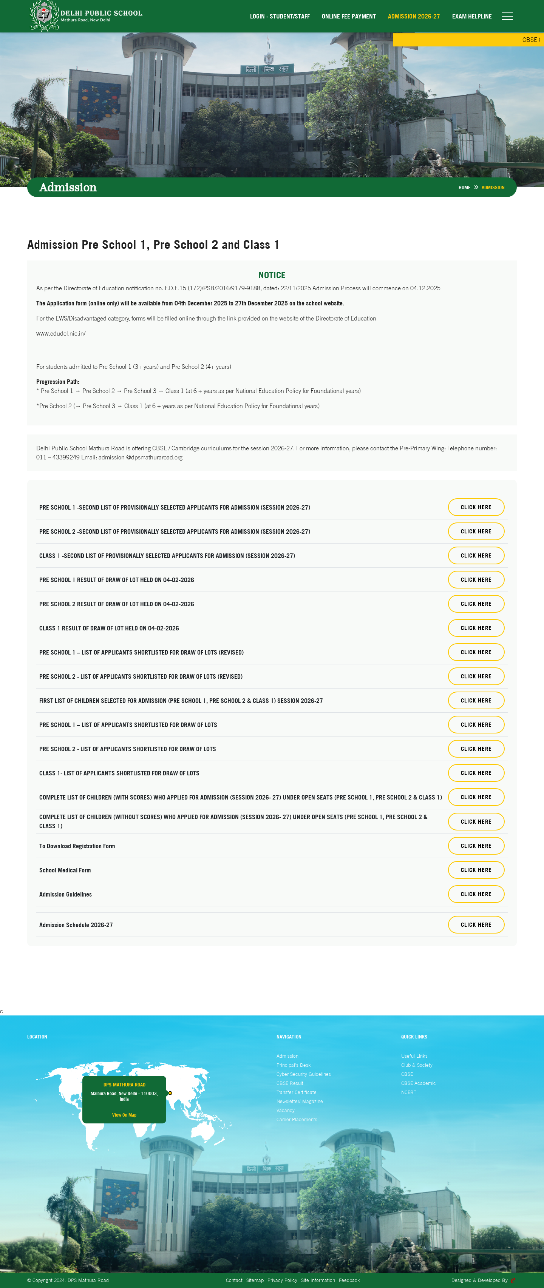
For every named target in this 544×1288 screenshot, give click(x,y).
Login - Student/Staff (280, 16)
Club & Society (417, 1065)
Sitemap (255, 1280)
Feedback (349, 1280)
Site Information (318, 1280)
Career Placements (297, 1119)
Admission (287, 1056)
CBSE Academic (418, 1083)
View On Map (124, 1115)
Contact (234, 1280)
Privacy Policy (282, 1280)
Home (465, 187)
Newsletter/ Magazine (300, 1101)
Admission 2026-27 (414, 16)
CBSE (407, 1074)
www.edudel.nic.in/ (60, 333)
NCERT (408, 1092)
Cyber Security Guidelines (304, 1074)
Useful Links (414, 1056)
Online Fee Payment (349, 16)
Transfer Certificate (297, 1092)
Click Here (476, 507)
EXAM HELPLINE (472, 16)
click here (476, 894)
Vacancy (286, 1110)
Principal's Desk (294, 1065)
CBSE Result (290, 1083)
